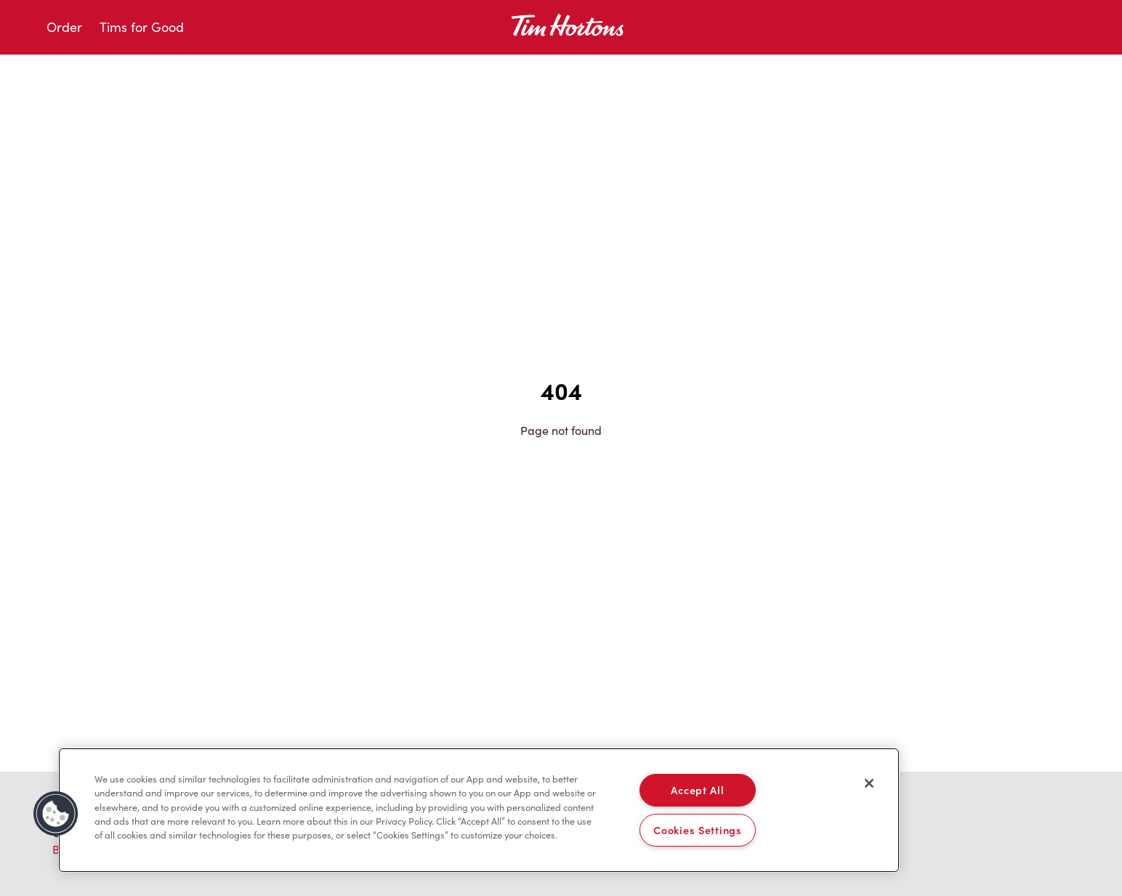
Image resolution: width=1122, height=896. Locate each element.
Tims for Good (142, 27)
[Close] (869, 783)
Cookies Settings (697, 830)
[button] (56, 814)
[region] (479, 810)
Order (64, 27)
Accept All (697, 790)
